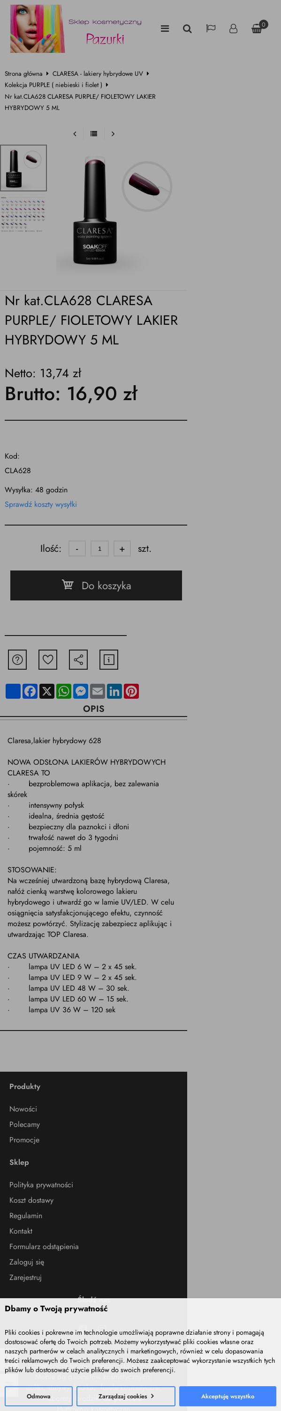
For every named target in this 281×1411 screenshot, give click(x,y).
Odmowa (39, 1396)
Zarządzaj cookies (123, 1396)
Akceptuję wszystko (227, 1396)
